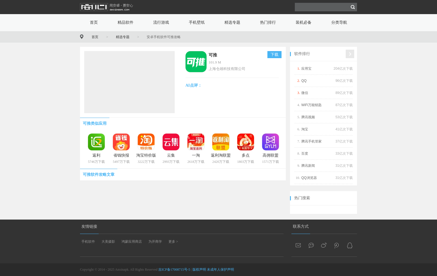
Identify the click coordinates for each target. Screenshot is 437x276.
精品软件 (125, 22)
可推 (213, 55)
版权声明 (199, 269)
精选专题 (232, 22)
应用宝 (306, 69)
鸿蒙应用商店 (132, 242)
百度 (304, 153)
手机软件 (88, 242)
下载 (274, 54)
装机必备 (303, 22)
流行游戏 (161, 22)
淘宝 (304, 129)
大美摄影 (108, 242)
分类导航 (339, 22)
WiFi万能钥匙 (311, 105)
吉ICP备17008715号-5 (174, 269)
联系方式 (301, 226)
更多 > (173, 242)
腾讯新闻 (308, 166)
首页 (94, 22)
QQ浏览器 (309, 178)
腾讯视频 (308, 117)
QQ (304, 81)
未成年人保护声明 (220, 269)
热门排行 (268, 22)
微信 (304, 93)
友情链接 (89, 226)
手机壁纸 (197, 22)
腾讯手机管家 (311, 141)
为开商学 (155, 242)
